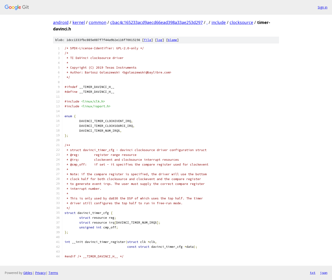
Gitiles (27, 273)
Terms (53, 273)
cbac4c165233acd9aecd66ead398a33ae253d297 (156, 22)
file (147, 40)
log (159, 40)
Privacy (40, 273)
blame (172, 40)
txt (312, 273)
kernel (78, 22)
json (323, 273)
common (97, 22)
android (60, 22)
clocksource (241, 22)
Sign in (322, 7)
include (218, 22)
